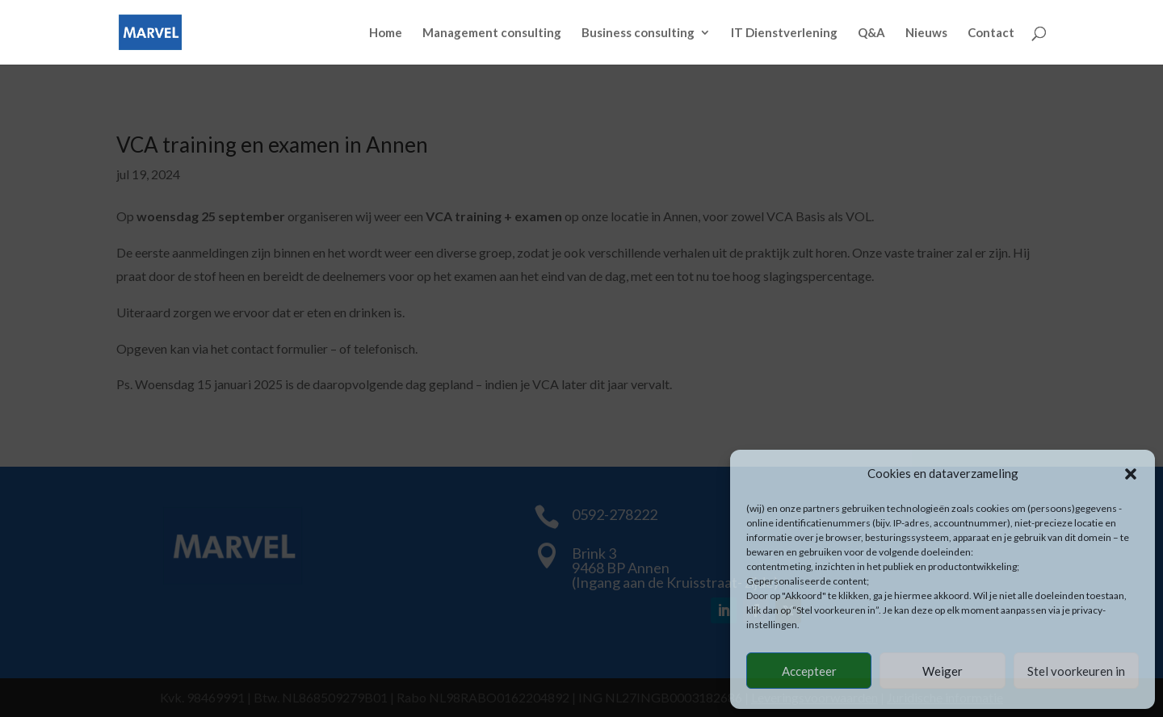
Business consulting (638, 33)
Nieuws (926, 33)
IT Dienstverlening (784, 33)
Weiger (942, 671)
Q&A (871, 33)
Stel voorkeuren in (1076, 671)
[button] (1131, 474)
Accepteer (809, 671)
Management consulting (491, 33)
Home (385, 33)
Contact (991, 33)
